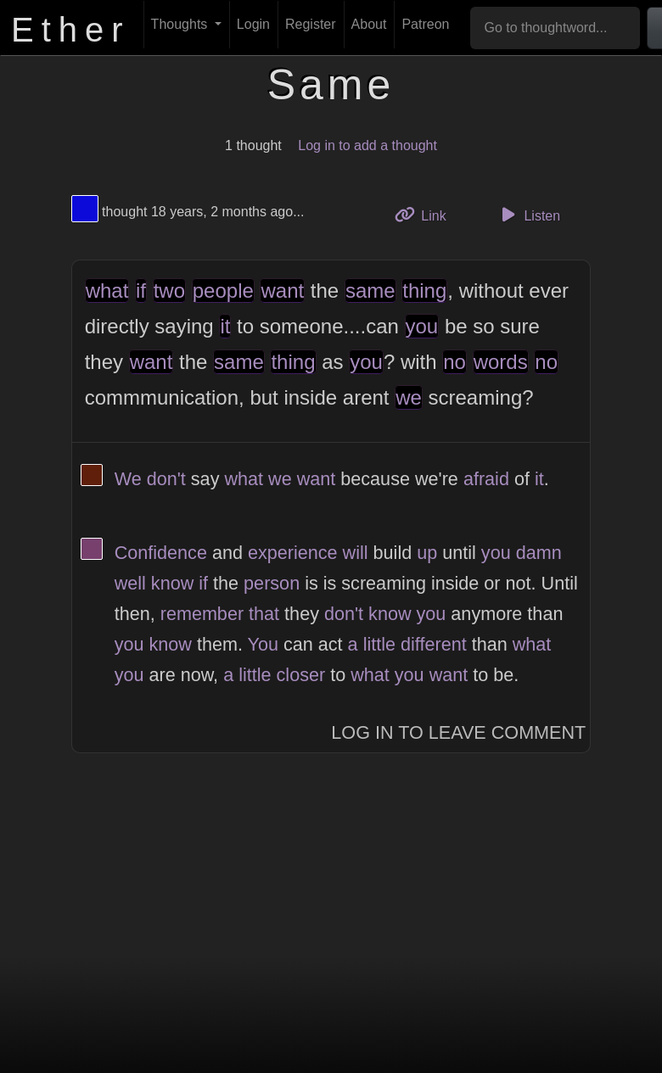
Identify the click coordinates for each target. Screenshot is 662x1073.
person (272, 583)
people (223, 290)
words (501, 361)
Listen (528, 214)
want (282, 290)
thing (424, 290)
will (355, 552)
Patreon (425, 24)
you (422, 326)
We (128, 478)
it (225, 326)
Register (310, 24)
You (263, 644)
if (141, 290)
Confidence (161, 552)
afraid (486, 478)
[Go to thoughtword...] (555, 28)
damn (539, 552)
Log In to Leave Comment (458, 732)
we (409, 397)
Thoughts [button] (181, 24)
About (369, 24)
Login (253, 24)
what (107, 290)
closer (301, 674)
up (427, 552)
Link (427, 214)
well (130, 583)
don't (166, 478)
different (434, 644)
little (379, 644)
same (370, 290)
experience (293, 552)
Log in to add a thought (367, 145)
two (169, 290)
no (454, 361)
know (172, 583)
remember (202, 613)
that (264, 613)
